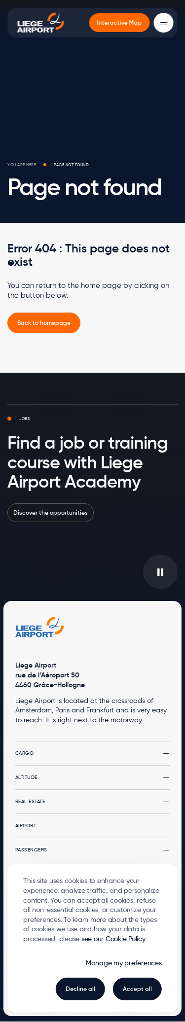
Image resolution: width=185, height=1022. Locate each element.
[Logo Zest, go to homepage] (40, 626)
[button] (92, 753)
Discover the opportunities (50, 512)
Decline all (80, 988)
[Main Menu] (164, 23)
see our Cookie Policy (113, 938)
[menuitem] (119, 22)
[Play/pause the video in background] (160, 572)
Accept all (137, 988)
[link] (43, 323)
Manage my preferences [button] (124, 962)
